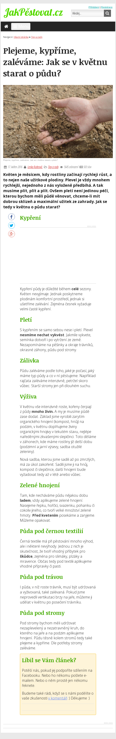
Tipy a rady (53, 167)
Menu (21, 26)
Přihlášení (93, 7)
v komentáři (57, 698)
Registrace (106, 7)
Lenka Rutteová (35, 167)
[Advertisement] (58, 255)
